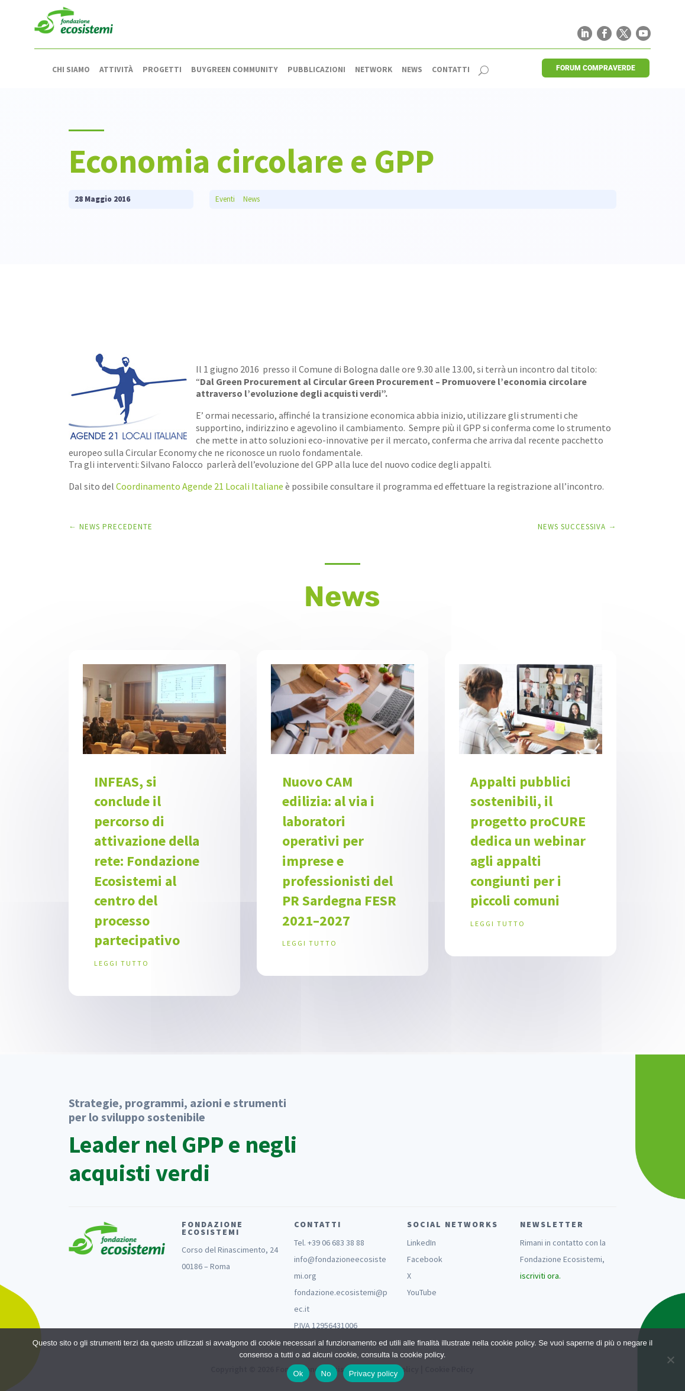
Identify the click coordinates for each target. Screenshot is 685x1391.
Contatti (451, 70)
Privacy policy (373, 1373)
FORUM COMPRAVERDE (595, 68)
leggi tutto (121, 963)
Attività (116, 70)
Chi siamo (71, 70)
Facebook (424, 1259)
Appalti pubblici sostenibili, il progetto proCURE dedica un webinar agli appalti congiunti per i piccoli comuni (528, 841)
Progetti (162, 70)
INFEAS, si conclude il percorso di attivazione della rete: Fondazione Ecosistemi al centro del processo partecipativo (146, 861)
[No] (670, 1360)
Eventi (225, 199)
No (326, 1373)
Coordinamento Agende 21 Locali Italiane (199, 486)
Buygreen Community (234, 70)
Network (373, 70)
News (412, 70)
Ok (298, 1373)
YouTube (422, 1292)
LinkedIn (421, 1242)
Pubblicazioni (316, 70)
